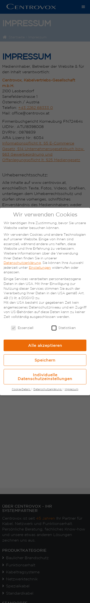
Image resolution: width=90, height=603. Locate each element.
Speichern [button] (45, 360)
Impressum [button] (71, 389)
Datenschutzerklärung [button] (47, 389)
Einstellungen (40, 267)
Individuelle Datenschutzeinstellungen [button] (45, 377)
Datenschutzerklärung (22, 263)
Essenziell (22, 328)
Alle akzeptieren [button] (45, 345)
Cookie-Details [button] (21, 389)
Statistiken (64, 328)
